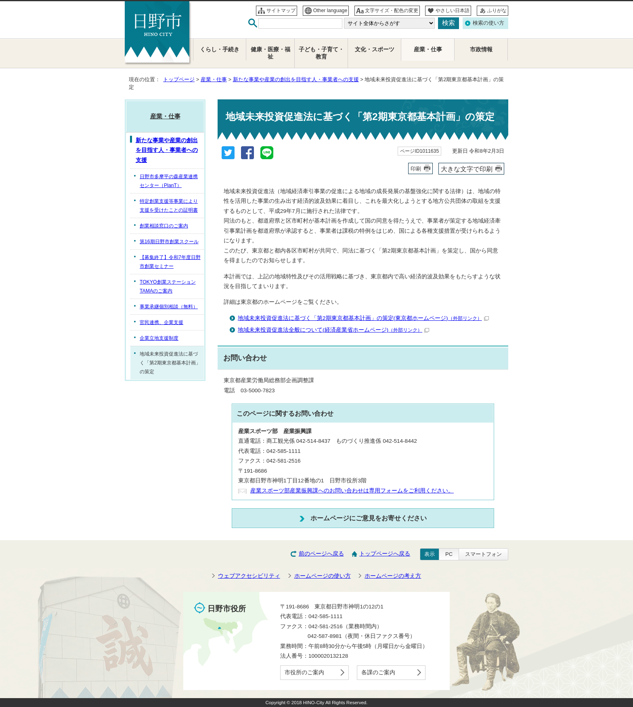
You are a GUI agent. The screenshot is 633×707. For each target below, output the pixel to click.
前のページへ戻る (321, 554)
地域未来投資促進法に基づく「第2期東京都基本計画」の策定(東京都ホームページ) (363, 318)
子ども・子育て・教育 (321, 53)
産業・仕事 (214, 79)
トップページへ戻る (384, 554)
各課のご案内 (378, 672)
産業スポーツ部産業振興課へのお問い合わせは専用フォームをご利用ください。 (352, 491)
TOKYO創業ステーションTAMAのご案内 (168, 286)
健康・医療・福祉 (270, 53)
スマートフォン (483, 554)
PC (449, 554)
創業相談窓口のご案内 (164, 226)
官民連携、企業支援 (161, 322)
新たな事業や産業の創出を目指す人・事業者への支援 (296, 79)
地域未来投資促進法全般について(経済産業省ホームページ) (333, 330)
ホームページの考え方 (393, 576)
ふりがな (497, 10)
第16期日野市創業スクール (169, 241)
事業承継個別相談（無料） (169, 306)
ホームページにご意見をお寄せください (368, 518)
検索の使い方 (488, 23)
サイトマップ (281, 10)
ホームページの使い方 (322, 576)
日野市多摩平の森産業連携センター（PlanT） (169, 181)
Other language (330, 10)
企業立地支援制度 (159, 338)
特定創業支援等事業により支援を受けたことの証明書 (169, 205)
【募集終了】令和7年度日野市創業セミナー (170, 262)
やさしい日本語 (453, 10)
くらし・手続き (219, 49)
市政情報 (481, 49)
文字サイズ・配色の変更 (391, 10)
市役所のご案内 (304, 672)
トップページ (179, 79)
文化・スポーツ (374, 49)
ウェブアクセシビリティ (249, 576)
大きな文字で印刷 (467, 169)
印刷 (416, 169)
